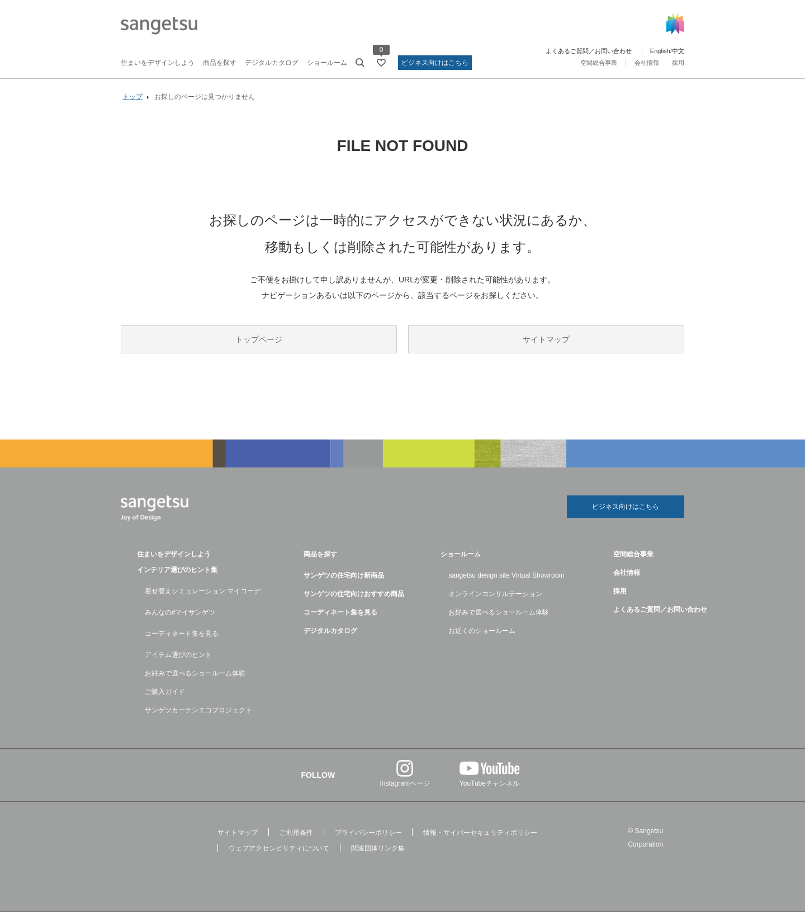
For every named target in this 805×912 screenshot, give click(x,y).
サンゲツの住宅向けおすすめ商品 (354, 594)
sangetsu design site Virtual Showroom (506, 575)
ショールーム (327, 63)
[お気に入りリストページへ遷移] (381, 63)
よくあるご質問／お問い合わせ (589, 51)
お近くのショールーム (481, 631)
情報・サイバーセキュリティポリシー (480, 833)
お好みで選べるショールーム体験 (195, 673)
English (660, 51)
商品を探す (219, 63)
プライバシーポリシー (368, 833)
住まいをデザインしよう (158, 63)
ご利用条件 (296, 833)
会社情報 (646, 62)
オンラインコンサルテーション (495, 594)
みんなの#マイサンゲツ (180, 612)
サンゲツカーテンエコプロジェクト (198, 710)
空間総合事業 (598, 62)
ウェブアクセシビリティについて (279, 848)
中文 (678, 51)
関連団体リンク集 (378, 848)
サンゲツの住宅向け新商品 (344, 575)
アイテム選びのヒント (178, 655)
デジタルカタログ (272, 63)
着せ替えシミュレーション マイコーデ (203, 591)
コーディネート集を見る (182, 633)
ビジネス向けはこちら (434, 63)
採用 (678, 62)
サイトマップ (546, 339)
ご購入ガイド (165, 692)
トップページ (258, 339)
